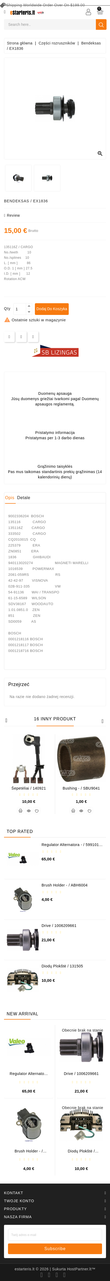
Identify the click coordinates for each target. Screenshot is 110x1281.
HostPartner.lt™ (81, 1269)
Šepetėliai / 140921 (28, 788)
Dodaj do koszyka (51, 309)
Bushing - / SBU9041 (81, 788)
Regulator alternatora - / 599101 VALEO (70, 847)
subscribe (55, 1248)
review (12, 215)
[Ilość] (19, 309)
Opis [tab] (9, 497)
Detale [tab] (23, 497)
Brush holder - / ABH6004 (65, 885)
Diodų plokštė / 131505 (62, 966)
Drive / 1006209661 (59, 925)
